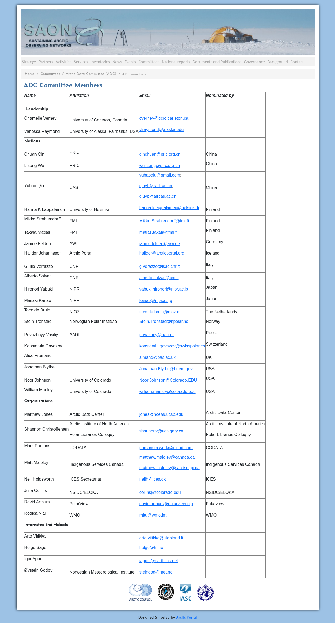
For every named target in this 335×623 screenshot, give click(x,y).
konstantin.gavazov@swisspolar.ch (172, 346)
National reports (176, 61)
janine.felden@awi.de (159, 243)
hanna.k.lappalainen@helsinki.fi (169, 207)
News (117, 61)
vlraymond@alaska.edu (161, 129)
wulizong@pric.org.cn (159, 165)
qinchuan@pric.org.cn (160, 154)
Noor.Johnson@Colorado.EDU (168, 380)
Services (81, 61)
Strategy (29, 61)
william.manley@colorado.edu (167, 391)
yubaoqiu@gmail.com (159, 175)
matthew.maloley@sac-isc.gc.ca (169, 468)
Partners (46, 61)
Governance (254, 61)
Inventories (100, 61)
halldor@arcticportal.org (161, 253)
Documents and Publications (217, 61)
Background (277, 61)
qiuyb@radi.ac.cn (155, 185)
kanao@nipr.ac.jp (155, 300)
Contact (297, 61)
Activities (63, 61)
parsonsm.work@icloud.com (166, 447)
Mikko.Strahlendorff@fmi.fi (164, 221)
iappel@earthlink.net (158, 560)
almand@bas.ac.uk (157, 357)
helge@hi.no (151, 547)
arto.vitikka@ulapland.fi (161, 538)
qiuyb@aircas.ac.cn (157, 196)
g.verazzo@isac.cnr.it (159, 266)
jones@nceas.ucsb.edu (161, 414)
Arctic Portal (186, 618)
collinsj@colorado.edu (160, 492)
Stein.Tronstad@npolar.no (164, 321)
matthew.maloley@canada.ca (167, 457)
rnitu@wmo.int (153, 515)
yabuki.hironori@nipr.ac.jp (163, 289)
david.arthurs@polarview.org (166, 504)
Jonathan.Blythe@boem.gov (166, 369)
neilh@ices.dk (152, 479)
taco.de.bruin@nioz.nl (159, 312)
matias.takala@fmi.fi (158, 232)
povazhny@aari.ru (156, 334)
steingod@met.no (156, 572)
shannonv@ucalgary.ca (161, 431)
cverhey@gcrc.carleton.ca (163, 118)
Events (130, 61)
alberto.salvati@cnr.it (159, 278)
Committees (149, 61)
